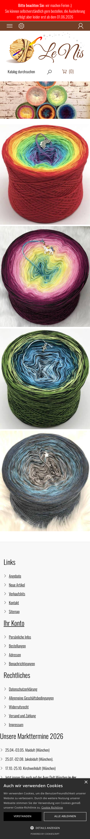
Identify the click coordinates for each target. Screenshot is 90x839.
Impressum (16, 724)
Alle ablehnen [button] (65, 816)
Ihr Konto (14, 623)
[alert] (45, 808)
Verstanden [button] (22, 816)
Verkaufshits (17, 594)
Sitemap (14, 611)
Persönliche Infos (20, 637)
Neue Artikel (17, 585)
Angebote (15, 576)
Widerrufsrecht (19, 707)
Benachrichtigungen (22, 663)
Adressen (15, 655)
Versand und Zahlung (22, 715)
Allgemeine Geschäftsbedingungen (31, 698)
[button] (45, 827)
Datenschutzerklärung (23, 689)
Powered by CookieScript (44, 833)
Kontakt (14, 602)
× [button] (86, 782)
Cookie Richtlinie (52, 807)
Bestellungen (17, 646)
